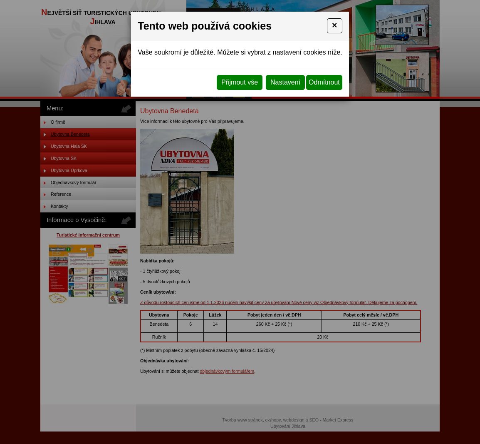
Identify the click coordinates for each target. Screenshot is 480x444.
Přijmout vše (239, 82)
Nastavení (285, 82)
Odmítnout (324, 82)
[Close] (334, 25)
